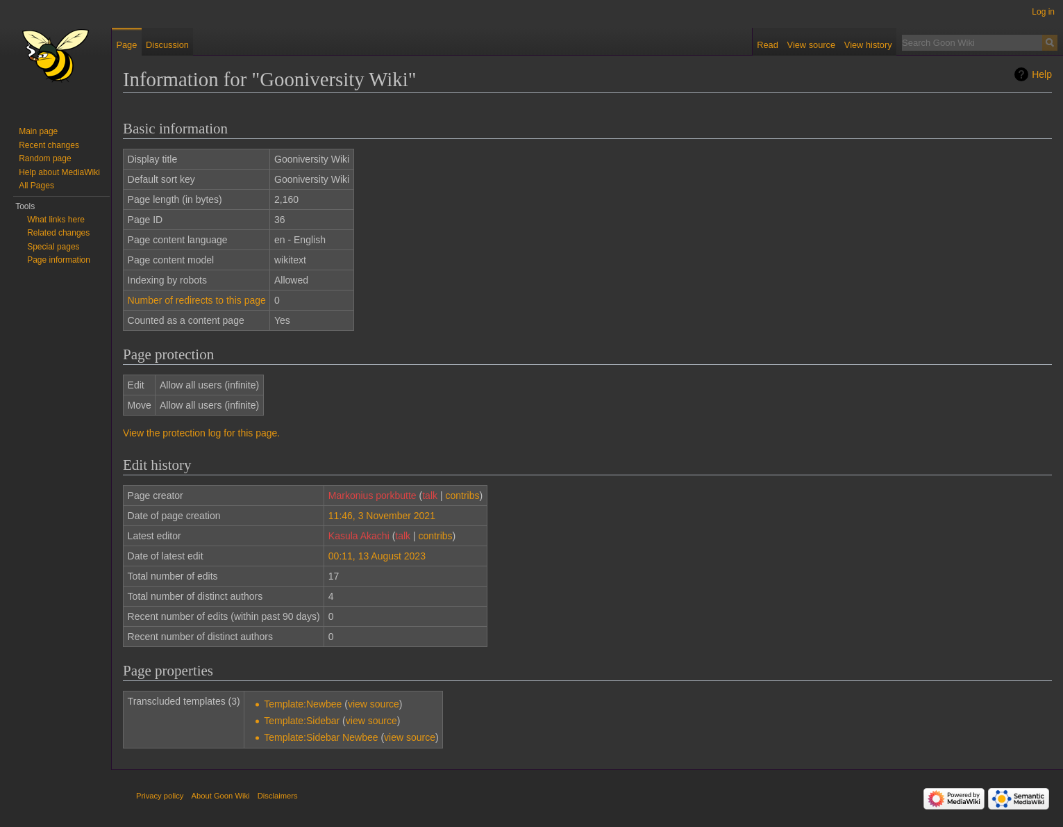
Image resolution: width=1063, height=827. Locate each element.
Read (767, 45)
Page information (58, 260)
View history (868, 45)
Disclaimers (278, 796)
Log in (1043, 12)
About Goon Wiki (221, 796)
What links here (56, 219)
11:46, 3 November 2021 (381, 515)
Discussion (167, 45)
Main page (38, 131)
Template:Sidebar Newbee (321, 737)
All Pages (36, 185)
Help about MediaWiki (59, 172)
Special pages (53, 247)
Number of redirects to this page (197, 300)
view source (373, 704)
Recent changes (49, 145)
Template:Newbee (303, 704)
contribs (462, 495)
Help (1042, 74)
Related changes (58, 233)
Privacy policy (159, 796)
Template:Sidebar (302, 720)
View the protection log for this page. (201, 433)
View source (811, 45)
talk (429, 495)
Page (126, 45)
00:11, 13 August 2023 (377, 556)
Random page (45, 158)
